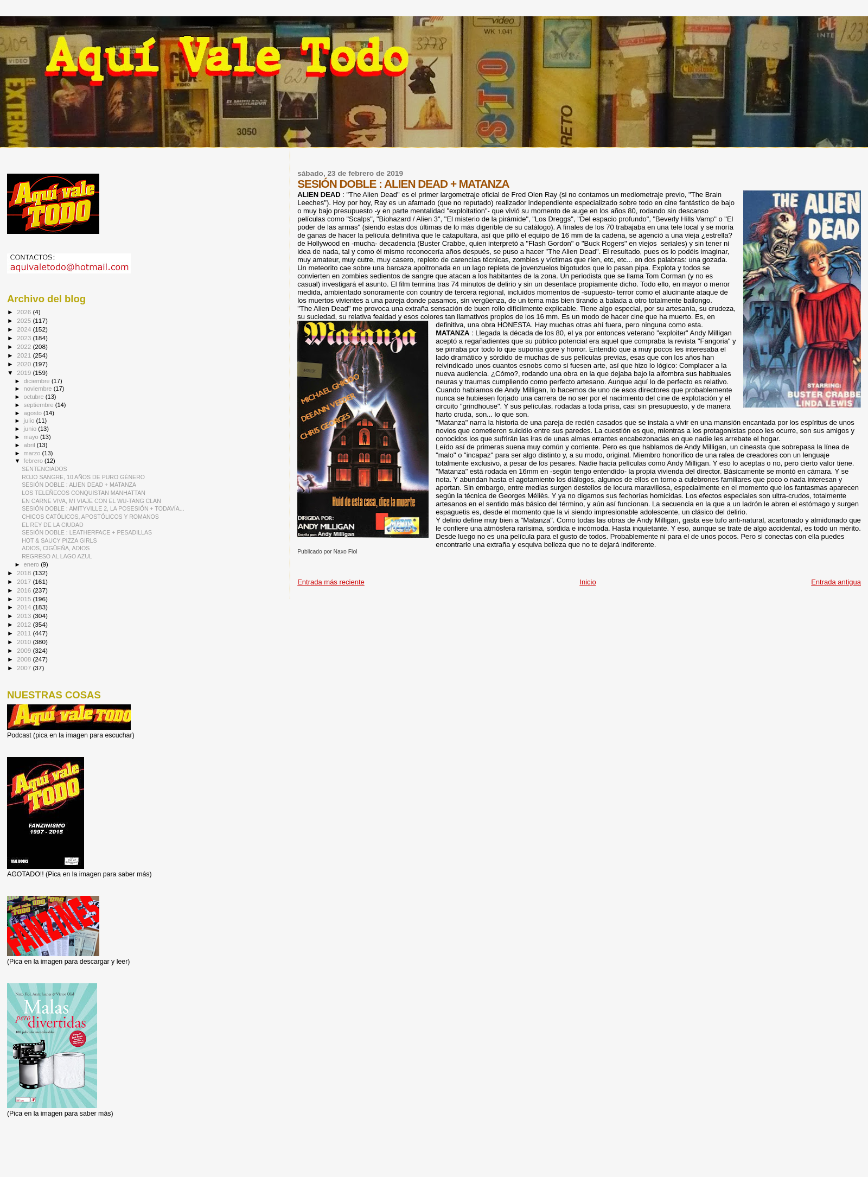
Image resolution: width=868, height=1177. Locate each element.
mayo (32, 437)
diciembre (38, 381)
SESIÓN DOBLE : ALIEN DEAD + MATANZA (79, 484)
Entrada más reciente (331, 582)
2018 (25, 572)
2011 (25, 633)
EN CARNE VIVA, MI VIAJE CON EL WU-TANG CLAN (91, 501)
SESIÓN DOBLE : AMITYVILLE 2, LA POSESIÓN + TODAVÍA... (103, 508)
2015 (25, 598)
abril (30, 445)
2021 (25, 355)
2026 (25, 311)
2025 (25, 320)
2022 (25, 346)
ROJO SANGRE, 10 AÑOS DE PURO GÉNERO (83, 477)
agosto (34, 413)
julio (30, 420)
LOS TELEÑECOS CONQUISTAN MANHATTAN (83, 492)
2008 (25, 659)
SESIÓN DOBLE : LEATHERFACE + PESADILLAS (87, 532)
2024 (25, 329)
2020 (25, 363)
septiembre (39, 405)
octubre (35, 396)
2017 (25, 581)
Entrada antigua (836, 582)
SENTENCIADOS (44, 469)
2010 (25, 641)
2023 (25, 337)
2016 (25, 590)
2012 (25, 624)
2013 (25, 615)
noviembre (39, 388)
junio (31, 428)
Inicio (587, 582)
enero (32, 564)
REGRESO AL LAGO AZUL (57, 556)
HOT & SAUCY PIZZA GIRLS (59, 540)
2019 (25, 372)
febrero (34, 460)
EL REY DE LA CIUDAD (52, 524)
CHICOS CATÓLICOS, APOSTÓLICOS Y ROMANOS (90, 516)
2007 (25, 667)
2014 (25, 606)
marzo (33, 453)
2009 (25, 650)
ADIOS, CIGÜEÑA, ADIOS (56, 548)
